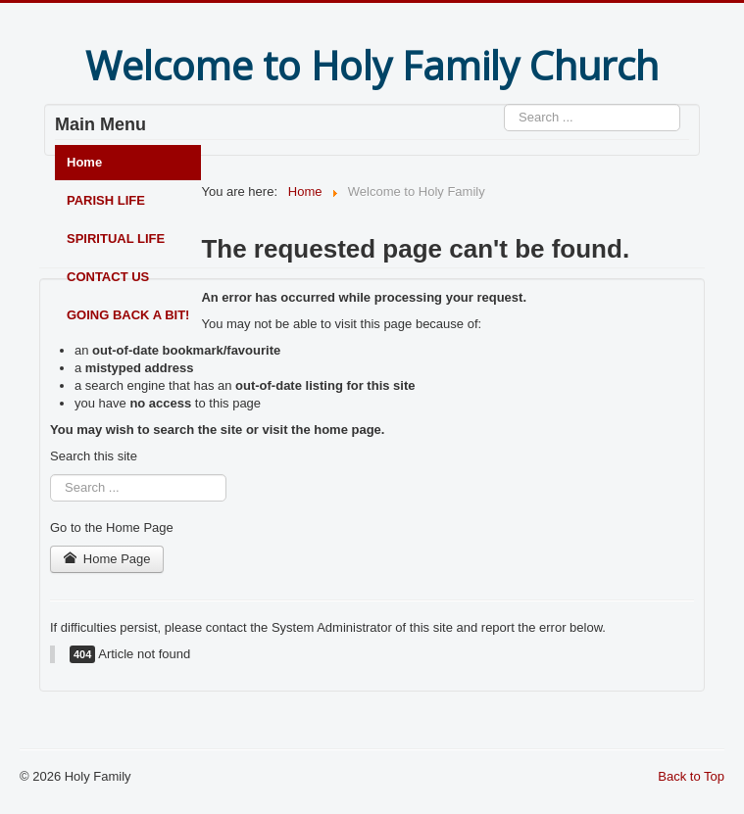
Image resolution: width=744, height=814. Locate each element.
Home (84, 162)
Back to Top (691, 776)
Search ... (504, 104)
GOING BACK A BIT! (128, 315)
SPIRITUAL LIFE (116, 238)
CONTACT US (108, 276)
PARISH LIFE (106, 200)
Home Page (107, 558)
